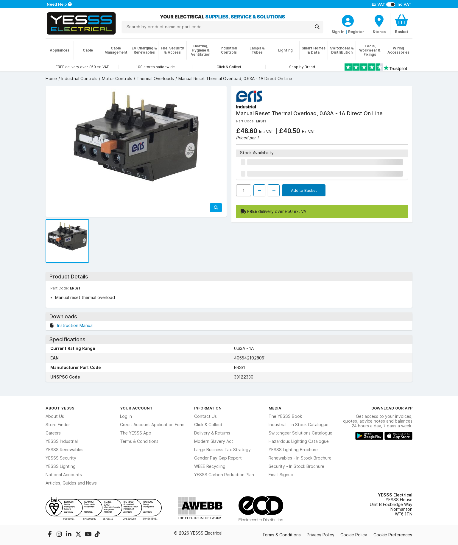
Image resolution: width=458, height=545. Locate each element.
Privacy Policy (320, 534)
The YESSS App (135, 433)
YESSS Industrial (62, 441)
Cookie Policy (353, 534)
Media (275, 408)
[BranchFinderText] (379, 24)
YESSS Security (61, 458)
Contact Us (205, 416)
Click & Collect (208, 424)
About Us (55, 416)
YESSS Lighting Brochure (293, 449)
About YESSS (60, 408)
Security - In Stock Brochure (296, 466)
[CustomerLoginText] (347, 20)
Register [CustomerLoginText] (356, 31)
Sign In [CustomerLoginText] (338, 31)
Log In (126, 416)
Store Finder (58, 424)
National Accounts (64, 474)
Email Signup (281, 474)
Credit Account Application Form (152, 424)
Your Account (136, 408)
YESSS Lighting (61, 466)
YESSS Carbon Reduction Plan (224, 474)
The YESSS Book (285, 416)
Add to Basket (304, 190)
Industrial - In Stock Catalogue (298, 424)
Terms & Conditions (139, 441)
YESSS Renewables (64, 449)
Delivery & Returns (212, 433)
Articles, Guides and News (71, 483)
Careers (53, 433)
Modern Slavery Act (213, 441)
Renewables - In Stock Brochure (300, 458)
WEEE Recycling (209, 466)
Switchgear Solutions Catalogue (300, 433)
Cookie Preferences (392, 534)
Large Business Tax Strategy (222, 449)
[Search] (317, 27)
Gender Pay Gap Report (218, 458)
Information (208, 408)
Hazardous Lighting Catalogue (299, 441)
